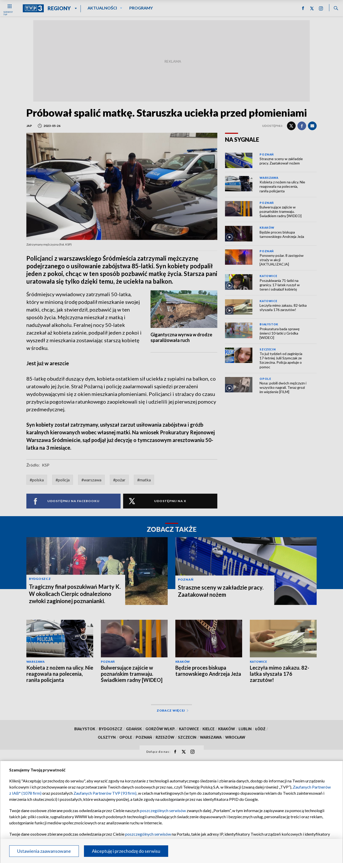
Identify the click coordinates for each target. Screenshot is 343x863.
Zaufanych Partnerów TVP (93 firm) (104, 793)
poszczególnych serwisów (163, 810)
